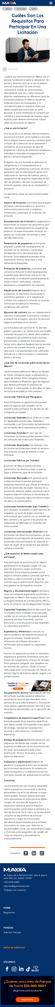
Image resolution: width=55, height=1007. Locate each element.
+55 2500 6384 (11, 882)
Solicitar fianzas (12, 932)
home (7, 908)
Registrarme (27, 999)
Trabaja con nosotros (15, 890)
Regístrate (9, 912)
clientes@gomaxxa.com (17, 886)
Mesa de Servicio (14, 947)
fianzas (8, 928)
